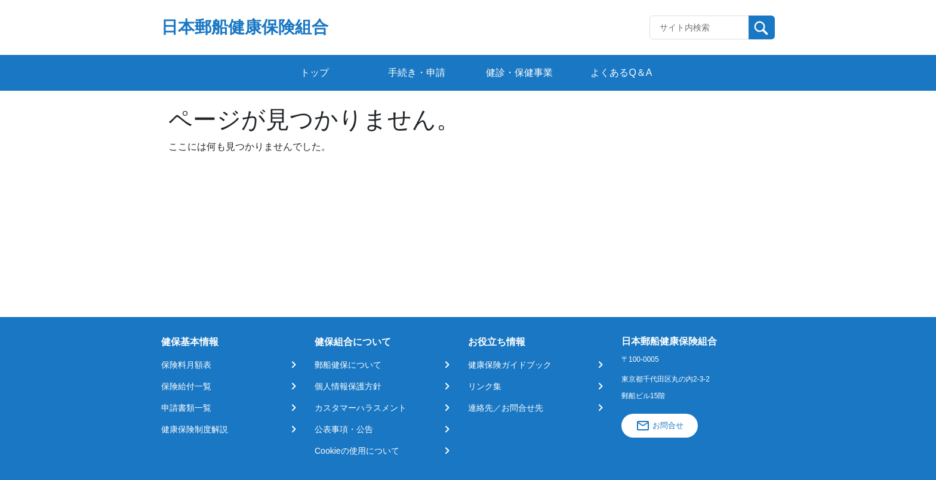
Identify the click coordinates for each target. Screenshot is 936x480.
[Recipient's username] (699, 27)
